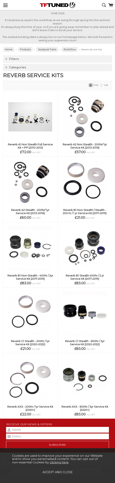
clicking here (59, 462)
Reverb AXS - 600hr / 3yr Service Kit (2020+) (84, 408)
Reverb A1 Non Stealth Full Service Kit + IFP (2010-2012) (30, 146)
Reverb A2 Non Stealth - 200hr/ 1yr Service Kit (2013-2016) (85, 146)
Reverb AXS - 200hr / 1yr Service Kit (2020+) (30, 408)
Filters (14, 59)
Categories (17, 67)
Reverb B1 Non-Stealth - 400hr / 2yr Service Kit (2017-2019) (30, 277)
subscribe (57, 444)
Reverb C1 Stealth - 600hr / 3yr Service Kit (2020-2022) (85, 342)
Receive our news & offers (29, 424)
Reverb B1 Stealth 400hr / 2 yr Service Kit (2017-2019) (85, 277)
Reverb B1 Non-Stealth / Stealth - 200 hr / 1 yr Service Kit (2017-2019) (85, 211)
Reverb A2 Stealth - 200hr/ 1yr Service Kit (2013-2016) (30, 211)
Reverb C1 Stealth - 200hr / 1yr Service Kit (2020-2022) (30, 342)
